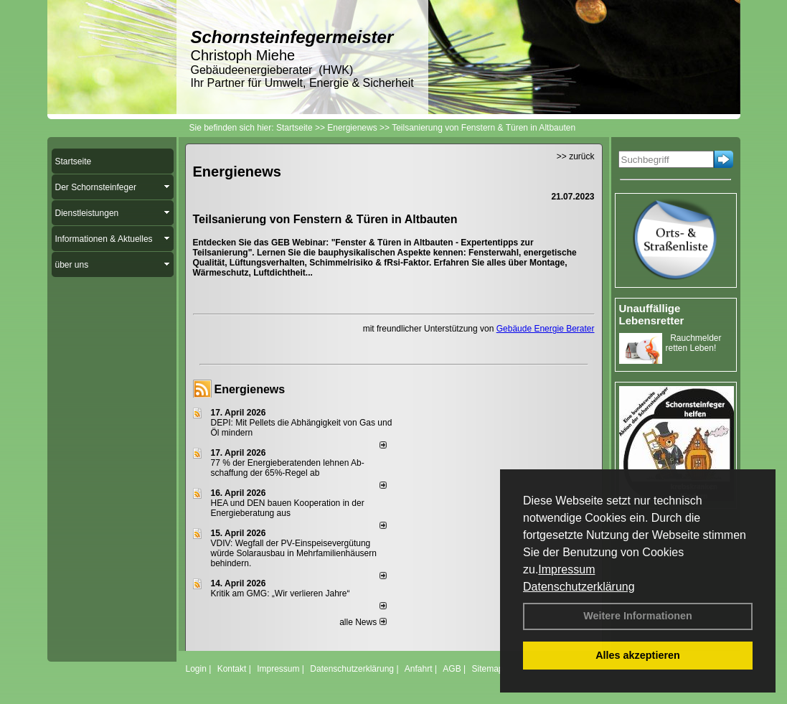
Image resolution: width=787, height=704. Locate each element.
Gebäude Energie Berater (545, 329)
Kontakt (232, 669)
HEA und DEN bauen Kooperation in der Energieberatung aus (287, 508)
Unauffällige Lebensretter (651, 314)
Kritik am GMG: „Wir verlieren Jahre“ (280, 593)
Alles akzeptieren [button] (637, 655)
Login (196, 669)
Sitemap (487, 669)
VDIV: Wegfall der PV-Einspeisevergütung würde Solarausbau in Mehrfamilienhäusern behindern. (294, 553)
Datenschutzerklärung (579, 587)
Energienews (250, 389)
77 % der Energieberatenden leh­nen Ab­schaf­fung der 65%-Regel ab (287, 468)
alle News (362, 622)
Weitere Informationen (637, 615)
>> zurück (576, 156)
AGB (452, 669)
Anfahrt (419, 669)
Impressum (566, 569)
